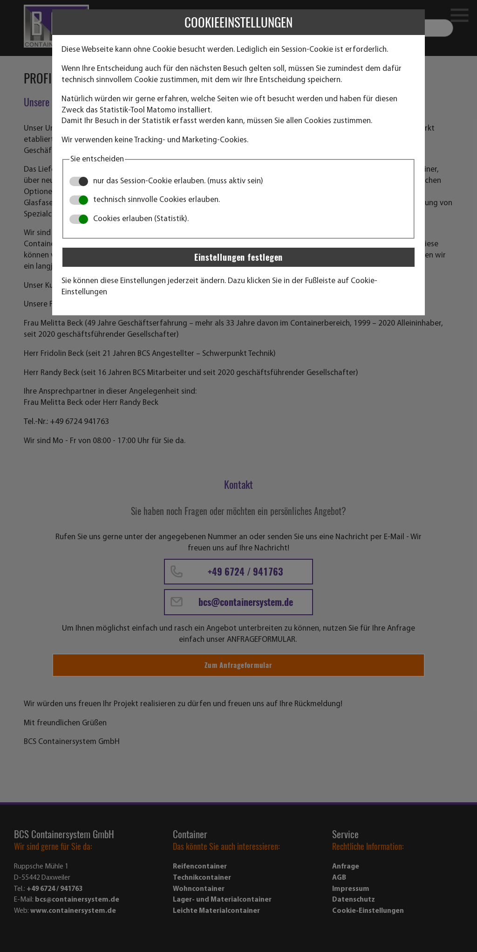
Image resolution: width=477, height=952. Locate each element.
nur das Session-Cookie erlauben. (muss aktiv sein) (166, 181)
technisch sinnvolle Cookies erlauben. (144, 200)
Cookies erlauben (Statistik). (129, 219)
